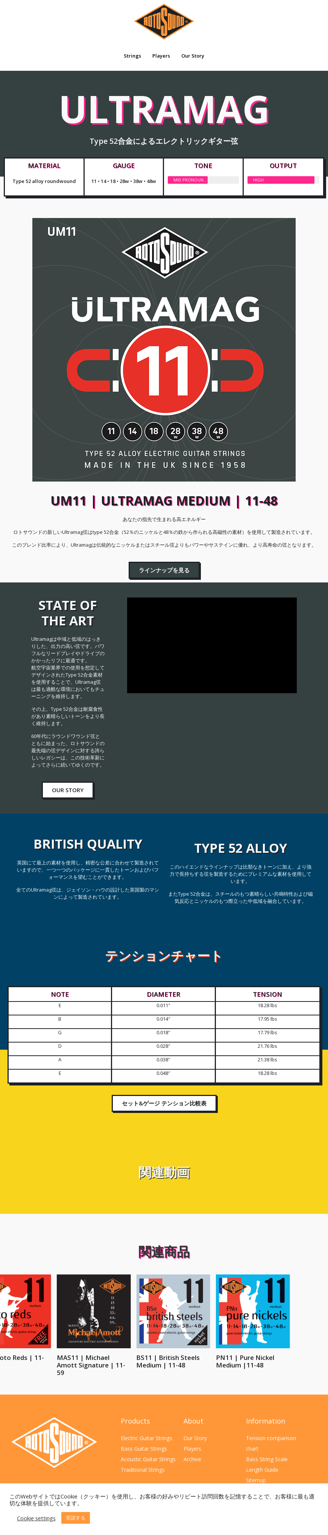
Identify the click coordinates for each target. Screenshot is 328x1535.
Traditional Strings (143, 1469)
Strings (132, 55)
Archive (192, 1459)
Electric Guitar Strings (146, 1438)
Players (161, 55)
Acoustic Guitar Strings (148, 1459)
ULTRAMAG (164, 119)
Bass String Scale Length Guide (267, 1464)
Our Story (192, 55)
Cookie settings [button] (36, 1518)
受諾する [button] (75, 1517)
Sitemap (256, 1480)
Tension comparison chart (271, 1443)
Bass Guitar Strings (144, 1448)
